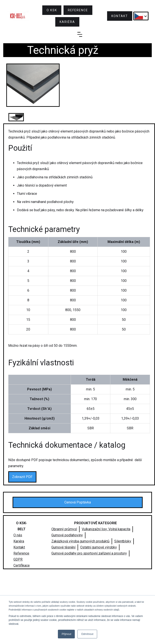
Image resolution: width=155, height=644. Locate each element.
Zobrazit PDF (22, 477)
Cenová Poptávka (77, 502)
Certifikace (21, 565)
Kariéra (18, 541)
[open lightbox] (33, 85)
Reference (21, 553)
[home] (18, 16)
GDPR (18, 559)
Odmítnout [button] (87, 634)
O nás (17, 535)
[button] (140, 16)
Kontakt (19, 547)
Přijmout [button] (66, 634)
